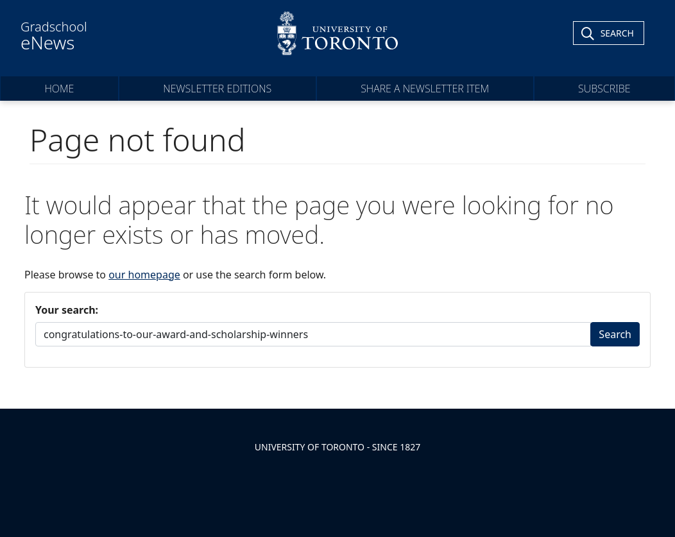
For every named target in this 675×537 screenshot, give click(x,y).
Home (59, 88)
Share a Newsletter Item (425, 88)
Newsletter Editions (217, 88)
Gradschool (54, 36)
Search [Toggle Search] (617, 33)
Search (615, 334)
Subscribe (604, 88)
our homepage (144, 275)
